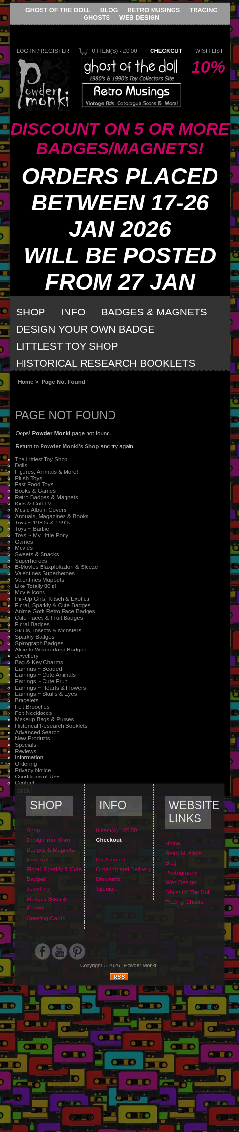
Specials (25, 744)
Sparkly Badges (34, 636)
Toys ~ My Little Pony (41, 535)
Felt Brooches (32, 706)
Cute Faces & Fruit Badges (49, 617)
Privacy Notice (33, 770)
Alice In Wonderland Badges (50, 649)
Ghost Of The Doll (58, 10)
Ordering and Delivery (123, 869)
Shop (30, 311)
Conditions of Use (37, 776)
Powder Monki (140, 965)
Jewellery (26, 655)
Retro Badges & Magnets (46, 497)
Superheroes (31, 560)
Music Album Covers (40, 509)
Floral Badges (32, 624)
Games (24, 541)
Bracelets (26, 700)
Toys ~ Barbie (32, 528)
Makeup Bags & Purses (44, 719)
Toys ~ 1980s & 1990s (42, 522)
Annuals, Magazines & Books (51, 516)
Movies (24, 548)
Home (25, 381)
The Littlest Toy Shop (41, 459)
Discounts (108, 879)
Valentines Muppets (39, 579)
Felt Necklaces (33, 713)
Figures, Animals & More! (46, 471)
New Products (32, 738)
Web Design (139, 17)
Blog (109, 10)
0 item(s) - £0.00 (114, 50)
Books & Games (35, 490)
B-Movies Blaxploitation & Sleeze (56, 567)
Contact (24, 782)
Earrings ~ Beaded (38, 668)
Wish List (209, 50)
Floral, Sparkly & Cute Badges (52, 605)
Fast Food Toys (34, 484)
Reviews (25, 751)
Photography (181, 872)
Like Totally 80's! (35, 586)
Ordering (26, 763)
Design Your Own (48, 840)
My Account (110, 859)
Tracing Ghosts (184, 902)
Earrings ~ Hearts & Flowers (50, 687)
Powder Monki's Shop (69, 446)
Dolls (21, 465)
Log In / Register (43, 50)
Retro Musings (154, 10)
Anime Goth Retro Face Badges (55, 611)
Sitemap (106, 888)
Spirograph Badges (39, 643)
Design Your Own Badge (85, 329)
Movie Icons (30, 592)
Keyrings (37, 859)
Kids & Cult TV (33, 503)
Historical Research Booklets (105, 363)
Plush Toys (28, 478)
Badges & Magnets (154, 311)
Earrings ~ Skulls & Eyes (46, 694)
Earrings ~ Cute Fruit (41, 681)
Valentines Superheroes (45, 573)
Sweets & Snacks (37, 554)
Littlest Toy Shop (67, 346)
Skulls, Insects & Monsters (48, 630)
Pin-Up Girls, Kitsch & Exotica (52, 598)
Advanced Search (37, 732)
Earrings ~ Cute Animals (45, 674)
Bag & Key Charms (39, 662)
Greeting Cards (45, 918)
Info (73, 311)
